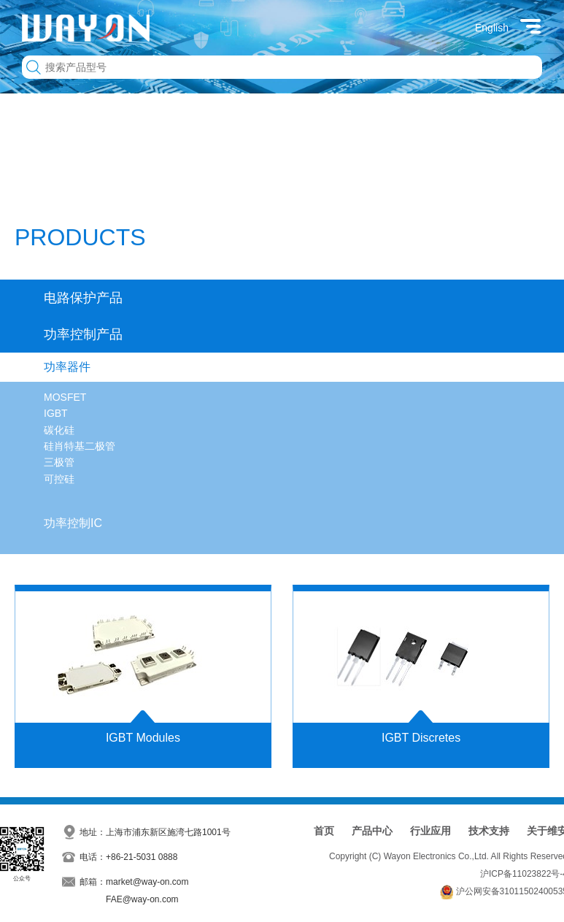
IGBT (56, 413)
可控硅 (59, 479)
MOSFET (65, 397)
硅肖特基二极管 (79, 446)
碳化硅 (59, 430)
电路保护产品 (83, 298)
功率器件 (67, 367)
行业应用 (430, 831)
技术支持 (488, 831)
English (492, 28)
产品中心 (372, 831)
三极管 (59, 462)
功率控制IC (73, 523)
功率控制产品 (83, 334)
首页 (324, 831)
